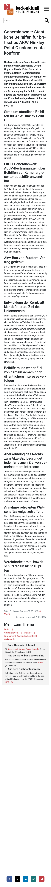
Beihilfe (28, 632)
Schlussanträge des (23, 649)
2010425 (9, 682)
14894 (40, 663)
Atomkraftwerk (11, 632)
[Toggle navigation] (46, 9)
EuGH (7, 629)
